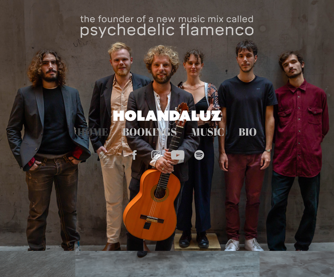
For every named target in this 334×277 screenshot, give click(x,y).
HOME (92, 132)
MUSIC (207, 132)
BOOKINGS (149, 132)
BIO (247, 132)
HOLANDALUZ (167, 115)
